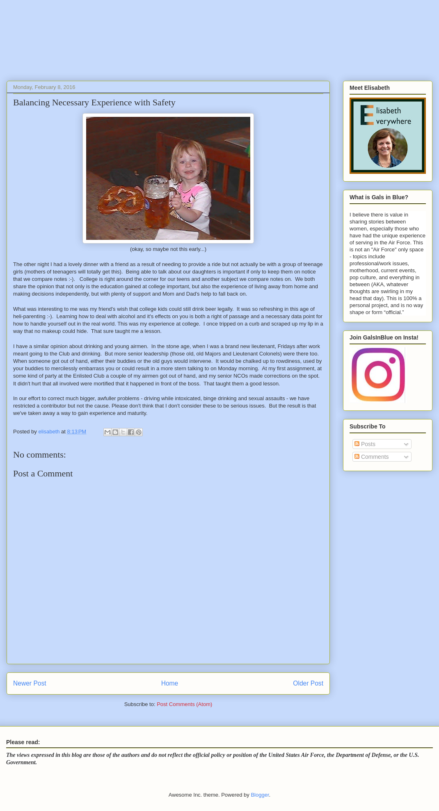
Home (169, 683)
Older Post (308, 683)
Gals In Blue (74, 42)
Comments (371, 456)
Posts (364, 444)
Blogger (260, 795)
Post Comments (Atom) (184, 704)
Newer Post (29, 683)
